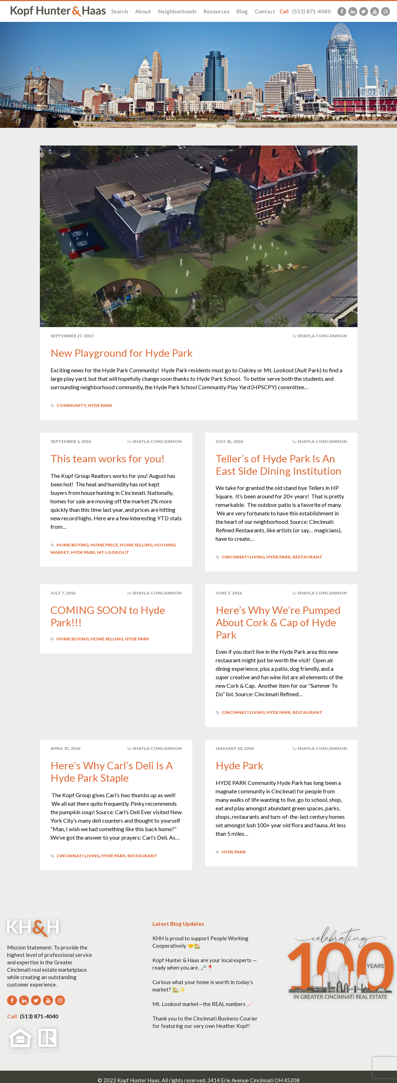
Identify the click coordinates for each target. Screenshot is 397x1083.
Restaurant (308, 556)
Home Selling (136, 544)
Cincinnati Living (243, 556)
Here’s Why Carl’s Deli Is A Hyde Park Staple (112, 769)
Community (71, 405)
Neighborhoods (177, 11)
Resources (216, 11)
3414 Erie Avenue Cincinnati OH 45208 (253, 1078)
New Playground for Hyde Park (122, 352)
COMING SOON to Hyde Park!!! (108, 615)
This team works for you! (108, 457)
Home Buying (72, 544)
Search (119, 11)
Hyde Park (100, 405)
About (143, 11)
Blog (242, 11)
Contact (265, 11)
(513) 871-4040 (305, 11)
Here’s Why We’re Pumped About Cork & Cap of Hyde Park (279, 621)
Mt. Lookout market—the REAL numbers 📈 (202, 1002)
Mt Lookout (113, 551)
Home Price (104, 544)
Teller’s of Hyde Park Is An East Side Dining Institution (279, 463)
